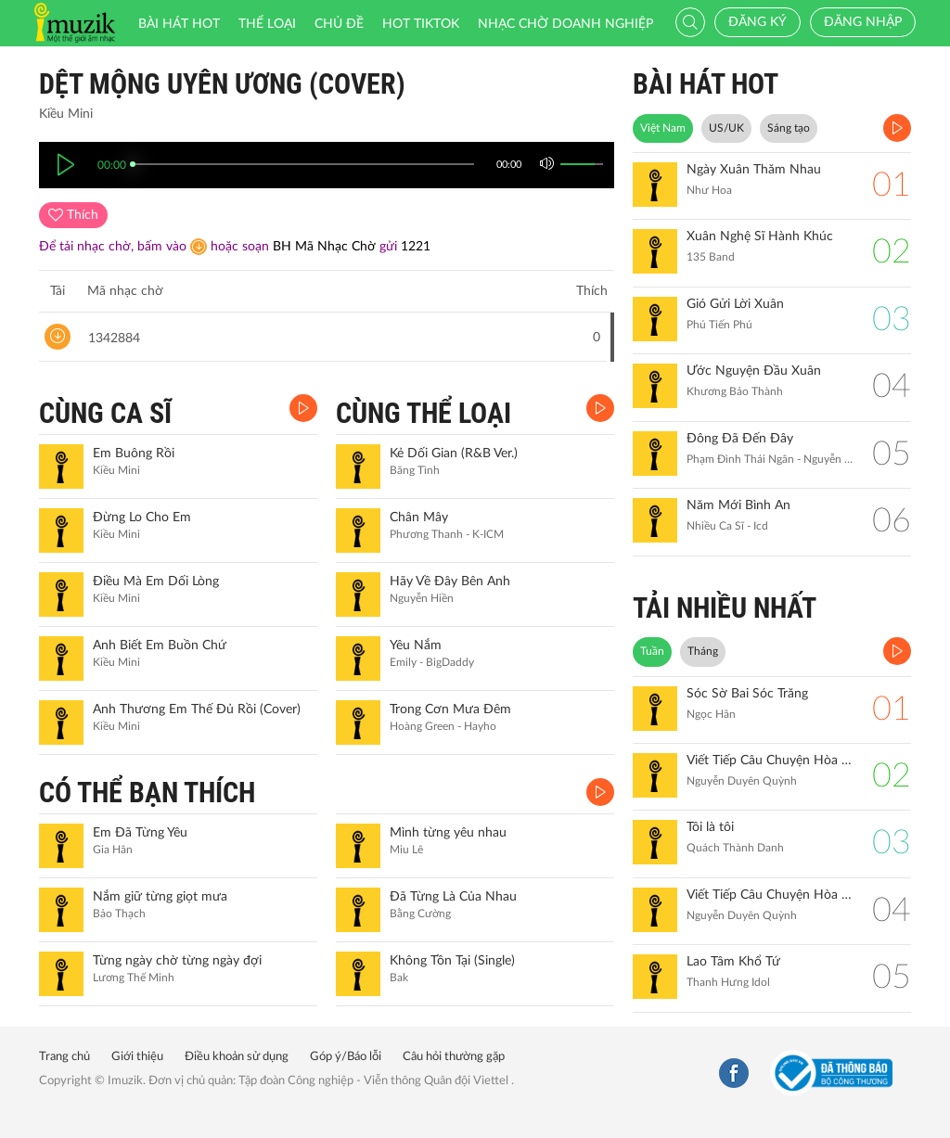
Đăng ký (757, 22)
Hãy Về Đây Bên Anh (450, 581)
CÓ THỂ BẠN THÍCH (147, 792)
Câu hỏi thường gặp (454, 1057)
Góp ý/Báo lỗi (345, 1057)
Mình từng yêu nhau (448, 832)
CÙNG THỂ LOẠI (423, 413)
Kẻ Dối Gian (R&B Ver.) (454, 453)
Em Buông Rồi (133, 453)
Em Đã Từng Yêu (140, 832)
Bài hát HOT (179, 24)
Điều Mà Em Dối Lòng (156, 581)
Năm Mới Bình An (738, 505)
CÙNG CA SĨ (105, 413)
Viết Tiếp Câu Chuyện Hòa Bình (770, 895)
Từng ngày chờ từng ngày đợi (177, 960)
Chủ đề (339, 24)
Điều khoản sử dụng (237, 1057)
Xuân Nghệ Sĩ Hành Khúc (760, 236)
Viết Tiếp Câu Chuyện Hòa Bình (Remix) (770, 760)
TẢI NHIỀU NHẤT (724, 608)
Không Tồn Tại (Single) (452, 960)
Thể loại (267, 24)
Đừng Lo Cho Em (142, 517)
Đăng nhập (863, 22)
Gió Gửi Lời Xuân (735, 304)
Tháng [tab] (702, 651)
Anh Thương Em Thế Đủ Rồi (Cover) (197, 709)
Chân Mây (419, 517)
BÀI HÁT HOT (705, 84)
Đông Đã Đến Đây (740, 438)
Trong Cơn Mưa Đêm (450, 709)
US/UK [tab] (726, 128)
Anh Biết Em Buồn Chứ (159, 645)
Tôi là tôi (710, 827)
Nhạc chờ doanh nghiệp (565, 24)
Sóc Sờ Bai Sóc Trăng (747, 693)
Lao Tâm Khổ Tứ (733, 961)
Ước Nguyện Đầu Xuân (754, 370)
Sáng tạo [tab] (788, 128)
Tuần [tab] (652, 651)
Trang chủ (64, 1057)
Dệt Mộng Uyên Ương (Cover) (222, 84)
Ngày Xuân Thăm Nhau (754, 169)
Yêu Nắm (416, 645)
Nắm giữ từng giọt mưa (160, 896)
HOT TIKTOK (420, 24)
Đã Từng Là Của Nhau (453, 896)
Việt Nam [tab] (663, 128)
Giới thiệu (137, 1057)
